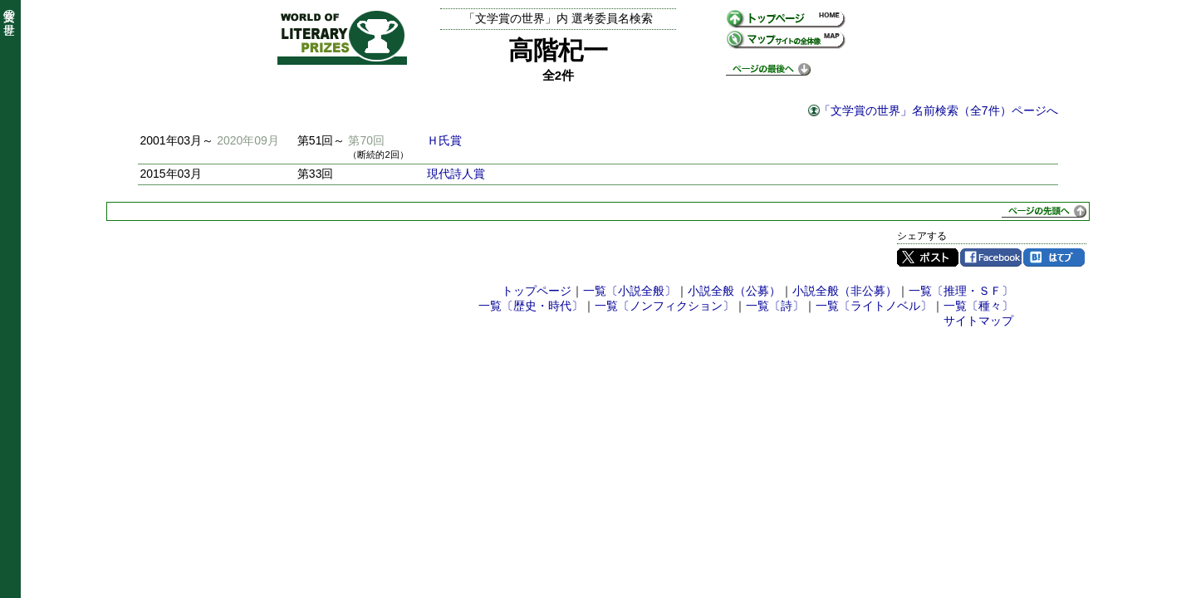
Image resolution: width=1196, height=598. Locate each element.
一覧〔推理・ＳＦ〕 (961, 290)
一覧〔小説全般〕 (629, 290)
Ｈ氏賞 (444, 140)
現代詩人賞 (456, 173)
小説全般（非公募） (844, 290)
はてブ (1054, 257)
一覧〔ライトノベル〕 (874, 305)
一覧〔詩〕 (775, 305)
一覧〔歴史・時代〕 (530, 305)
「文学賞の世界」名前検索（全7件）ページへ (938, 110)
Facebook (991, 257)
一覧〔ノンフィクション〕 (664, 305)
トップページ (536, 290)
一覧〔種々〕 (978, 305)
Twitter (927, 257)
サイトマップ (978, 320)
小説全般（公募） (734, 290)
